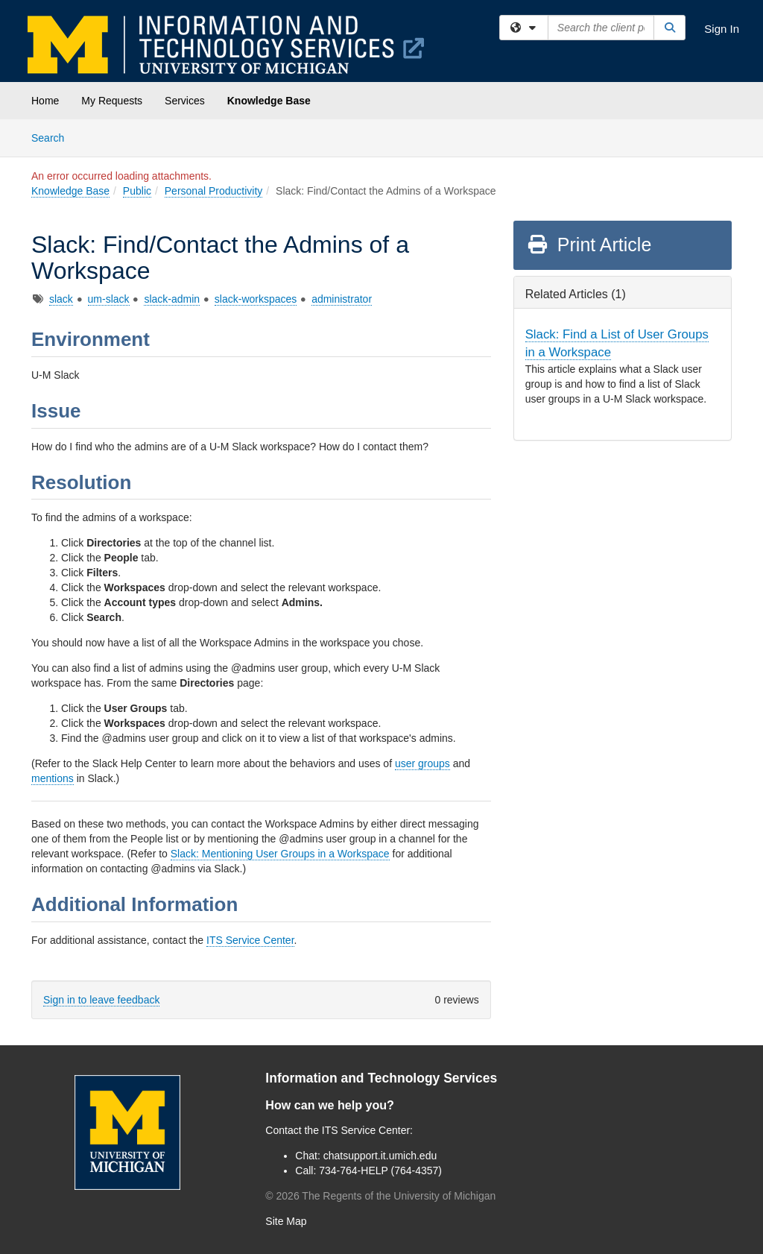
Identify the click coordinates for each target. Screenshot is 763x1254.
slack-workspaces (256, 299)
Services (185, 101)
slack (61, 299)
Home (45, 101)
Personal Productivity (214, 191)
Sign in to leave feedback (101, 1000)
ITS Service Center (250, 940)
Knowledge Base (269, 101)
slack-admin (172, 299)
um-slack (109, 299)
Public (137, 191)
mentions (52, 778)
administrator (341, 299)
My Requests (111, 101)
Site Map (285, 1221)
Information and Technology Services (381, 1078)
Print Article (589, 244)
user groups (422, 763)
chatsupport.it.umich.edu (380, 1156)
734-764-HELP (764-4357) (380, 1170)
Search (53, 137)
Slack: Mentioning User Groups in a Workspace (280, 854)
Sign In (721, 28)
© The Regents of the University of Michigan (380, 1196)
